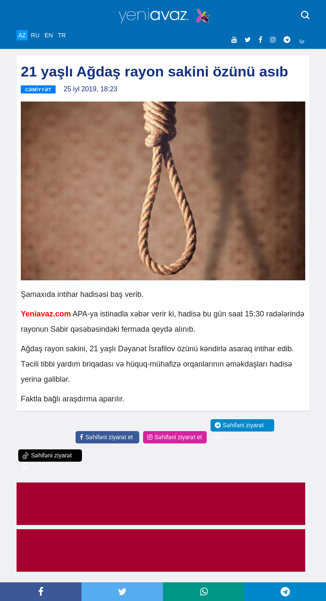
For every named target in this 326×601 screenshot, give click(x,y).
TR (62, 35)
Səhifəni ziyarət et (106, 437)
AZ (22, 35)
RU (35, 35)
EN (49, 35)
